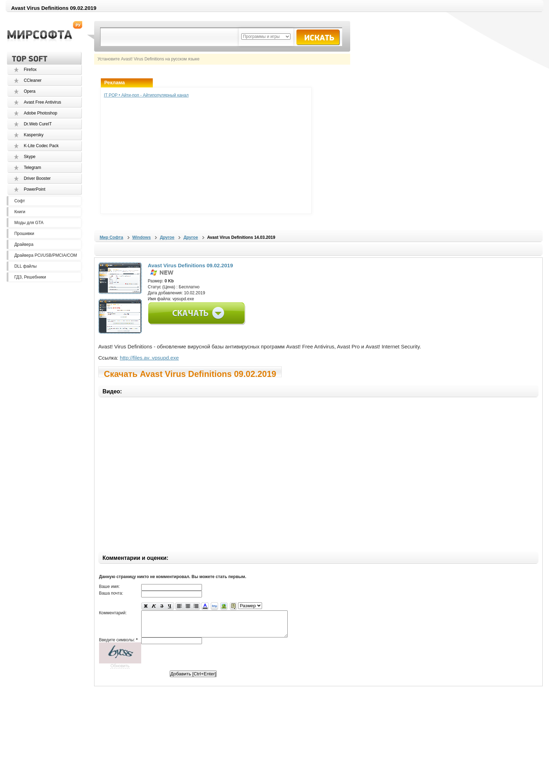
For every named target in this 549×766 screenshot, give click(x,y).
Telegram (32, 167)
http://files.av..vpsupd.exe (149, 358)
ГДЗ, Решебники (30, 277)
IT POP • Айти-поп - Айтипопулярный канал (146, 95)
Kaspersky (34, 134)
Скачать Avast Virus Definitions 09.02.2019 (190, 373)
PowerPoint (34, 189)
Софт (19, 200)
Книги (19, 211)
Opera (29, 91)
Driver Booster (37, 178)
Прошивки (24, 233)
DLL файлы (25, 266)
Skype (29, 156)
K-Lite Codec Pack (41, 145)
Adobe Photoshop (40, 113)
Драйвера (23, 244)
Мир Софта (111, 237)
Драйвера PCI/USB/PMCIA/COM (45, 255)
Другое (167, 237)
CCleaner (33, 80)
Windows (141, 237)
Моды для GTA (29, 222)
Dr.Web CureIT (38, 124)
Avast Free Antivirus (42, 102)
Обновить (119, 671)
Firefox (30, 69)
